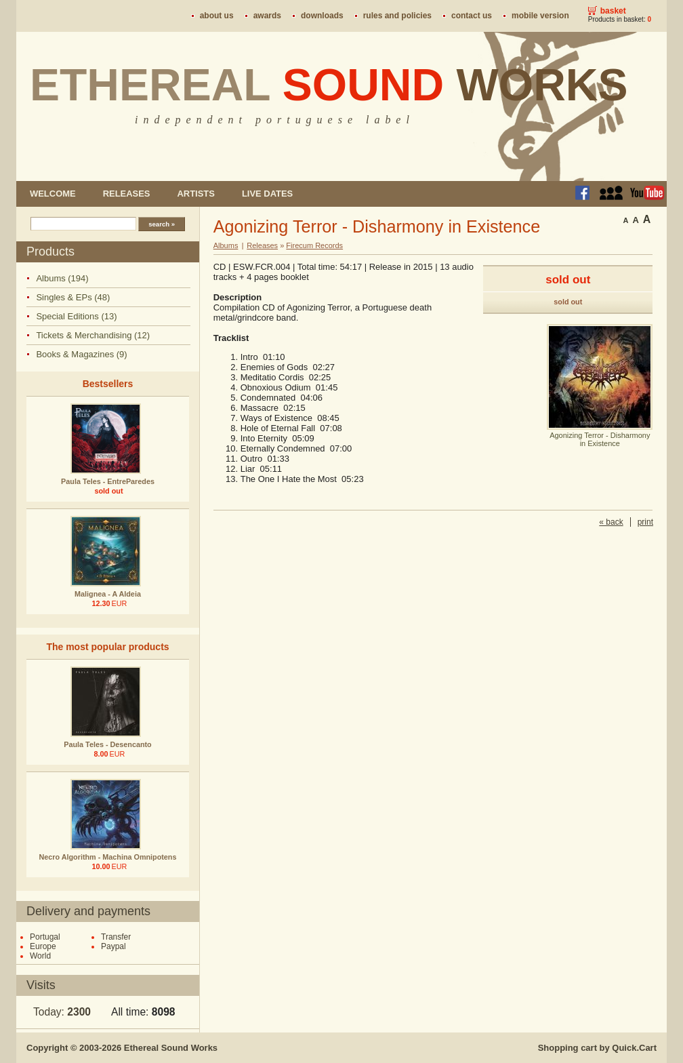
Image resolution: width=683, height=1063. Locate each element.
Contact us (471, 15)
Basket (613, 11)
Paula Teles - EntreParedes (107, 481)
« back (611, 522)
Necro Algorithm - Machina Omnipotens (108, 857)
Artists (195, 193)
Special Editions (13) (76, 316)
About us (217, 15)
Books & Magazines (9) (81, 354)
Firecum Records (314, 245)
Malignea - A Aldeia (108, 594)
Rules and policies (397, 15)
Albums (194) (62, 278)
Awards (267, 15)
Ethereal (329, 85)
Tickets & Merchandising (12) (93, 335)
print (645, 522)
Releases (126, 193)
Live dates (267, 193)
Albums (226, 245)
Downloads (322, 15)
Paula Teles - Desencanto (107, 744)
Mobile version (540, 15)
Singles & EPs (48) (73, 297)
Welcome (53, 193)
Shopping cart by (597, 1048)
